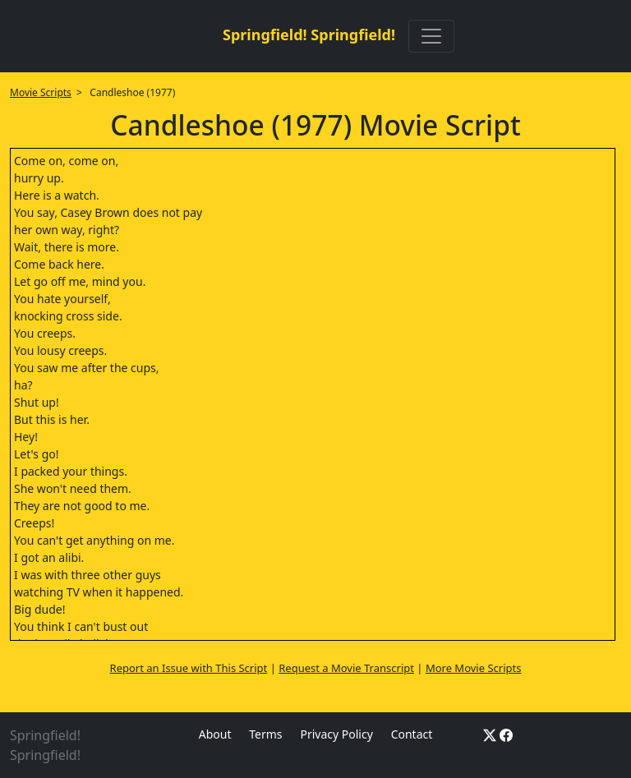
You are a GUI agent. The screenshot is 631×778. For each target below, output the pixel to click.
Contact (412, 734)
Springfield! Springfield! (309, 34)
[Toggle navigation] (431, 36)
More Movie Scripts (474, 668)
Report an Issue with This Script (189, 668)
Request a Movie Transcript (346, 668)
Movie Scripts (40, 92)
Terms (265, 734)
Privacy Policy (336, 734)
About (215, 734)
